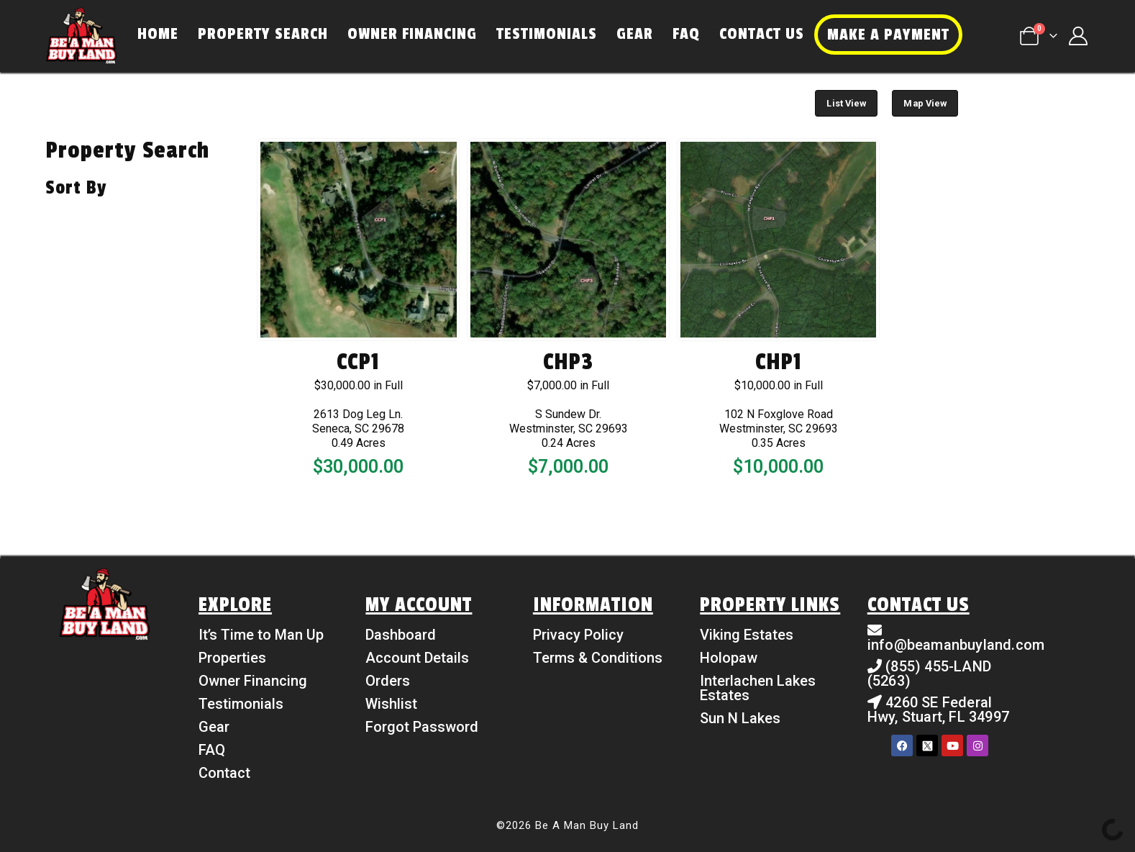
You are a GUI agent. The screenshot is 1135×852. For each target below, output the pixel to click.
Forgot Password (421, 726)
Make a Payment (888, 34)
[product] (358, 239)
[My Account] (1078, 36)
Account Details (417, 657)
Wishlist (391, 703)
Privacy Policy (578, 634)
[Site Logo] (81, 36)
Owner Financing (412, 33)
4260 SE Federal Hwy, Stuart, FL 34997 (938, 709)
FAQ (686, 33)
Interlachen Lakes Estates (758, 688)
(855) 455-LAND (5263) (929, 673)
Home (157, 33)
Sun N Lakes (740, 718)
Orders (387, 680)
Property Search (263, 33)
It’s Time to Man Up (261, 634)
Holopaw (728, 657)
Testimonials (546, 33)
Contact (224, 772)
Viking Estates (746, 634)
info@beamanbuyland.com (955, 644)
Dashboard (400, 634)
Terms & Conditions (597, 657)
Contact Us (761, 33)
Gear (634, 33)
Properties (232, 657)
